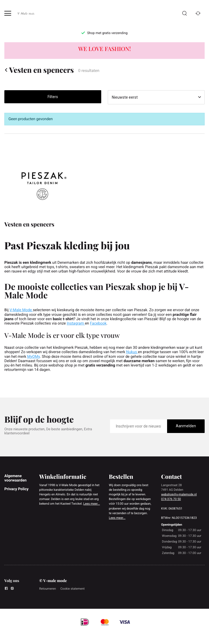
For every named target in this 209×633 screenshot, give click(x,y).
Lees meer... (91, 503)
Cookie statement (72, 588)
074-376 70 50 (171, 499)
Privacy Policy (16, 489)
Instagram (76, 323)
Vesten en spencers (39, 70)
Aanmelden (186, 426)
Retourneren (47, 588)
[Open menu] (7, 13)
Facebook (98, 323)
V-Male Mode (21, 310)
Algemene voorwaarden (15, 478)
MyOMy (33, 357)
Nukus (132, 352)
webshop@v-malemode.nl (179, 494)
